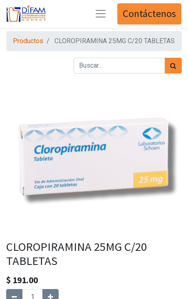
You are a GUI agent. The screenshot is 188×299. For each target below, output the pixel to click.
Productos (28, 41)
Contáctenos (149, 13)
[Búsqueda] (173, 66)
